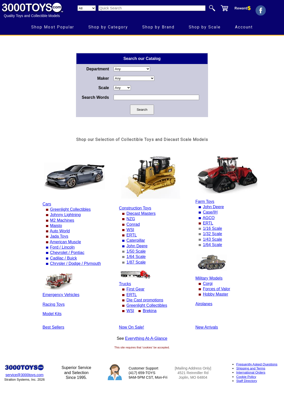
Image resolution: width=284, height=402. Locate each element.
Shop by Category (108, 27)
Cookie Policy (246, 377)
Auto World (60, 231)
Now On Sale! (131, 327)
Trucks (125, 284)
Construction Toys (135, 208)
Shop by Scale (205, 27)
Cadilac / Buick (63, 258)
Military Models (209, 278)
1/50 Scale (136, 251)
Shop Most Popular (52, 27)
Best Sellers (53, 327)
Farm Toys (204, 201)
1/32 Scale (212, 234)
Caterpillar (136, 240)
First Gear (136, 289)
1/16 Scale (212, 228)
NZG (131, 219)
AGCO (209, 218)
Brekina (149, 311)
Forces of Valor (216, 289)
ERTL (132, 235)
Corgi (208, 283)
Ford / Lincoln (62, 247)
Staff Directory (246, 381)
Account (244, 27)
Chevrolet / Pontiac (67, 252)
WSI (130, 230)
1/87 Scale (136, 262)
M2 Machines (62, 220)
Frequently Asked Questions (256, 364)
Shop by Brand (158, 27)
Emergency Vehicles (61, 295)
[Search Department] (86, 8)
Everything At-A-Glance (146, 338)
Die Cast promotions (145, 300)
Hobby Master (215, 294)
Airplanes (203, 304)
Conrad (133, 224)
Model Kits (52, 314)
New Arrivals (206, 327)
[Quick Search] (152, 8)
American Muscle (65, 242)
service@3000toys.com (25, 375)
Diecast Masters (141, 213)
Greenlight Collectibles (70, 209)
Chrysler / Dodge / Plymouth (75, 263)
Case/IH (210, 212)
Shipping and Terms (250, 368)
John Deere (137, 246)
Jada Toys (59, 236)
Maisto (56, 225)
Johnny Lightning (65, 215)
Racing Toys (54, 304)
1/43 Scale (212, 239)
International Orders (250, 372)
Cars (47, 204)
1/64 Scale (136, 256)
